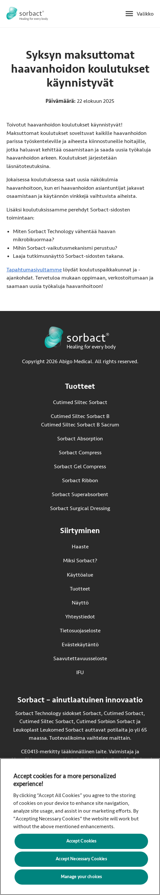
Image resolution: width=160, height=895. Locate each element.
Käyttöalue (80, 574)
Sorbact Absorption (80, 438)
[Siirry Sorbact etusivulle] (27, 13)
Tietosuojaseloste (80, 630)
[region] (80, 826)
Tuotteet (80, 588)
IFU (91, 672)
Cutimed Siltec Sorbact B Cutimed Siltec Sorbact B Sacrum (80, 420)
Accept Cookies (81, 841)
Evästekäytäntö (80, 644)
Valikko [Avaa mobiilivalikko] (145, 13)
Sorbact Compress (80, 452)
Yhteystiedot (80, 616)
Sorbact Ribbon (80, 480)
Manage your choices (81, 876)
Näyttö (80, 602)
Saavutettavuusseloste (80, 658)
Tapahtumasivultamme (34, 269)
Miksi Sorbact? (80, 560)
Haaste (80, 546)
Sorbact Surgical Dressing (80, 508)
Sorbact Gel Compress (80, 466)
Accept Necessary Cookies (81, 859)
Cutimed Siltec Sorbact (80, 402)
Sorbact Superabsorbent (80, 494)
